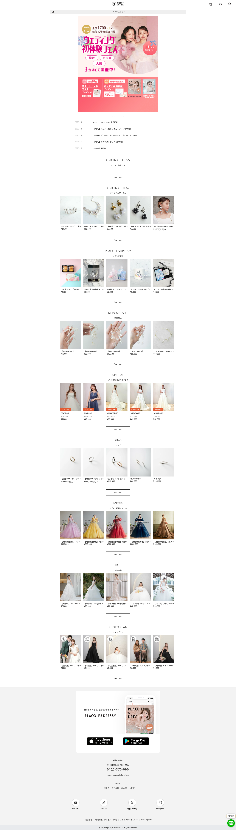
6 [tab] (123, 116)
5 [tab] (121, 116)
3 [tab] (117, 116)
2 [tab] (115, 116)
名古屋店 (115, 788)
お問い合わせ (146, 819)
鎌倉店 (124, 788)
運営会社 (88, 819)
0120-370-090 (118, 769)
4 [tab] (119, 116)
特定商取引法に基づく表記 (106, 819)
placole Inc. (116, 827)
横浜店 (106, 788)
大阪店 (132, 788)
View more (118, 177)
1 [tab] (113, 116)
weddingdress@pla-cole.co (118, 775)
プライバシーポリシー (129, 819)
